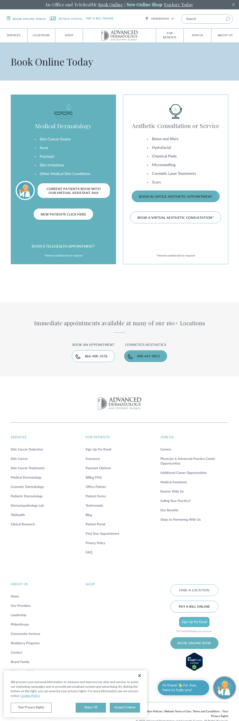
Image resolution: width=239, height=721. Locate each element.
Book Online (110, 4)
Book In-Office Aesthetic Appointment (175, 196)
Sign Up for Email (194, 622)
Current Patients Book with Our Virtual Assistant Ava (74, 191)
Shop (69, 35)
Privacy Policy (95, 543)
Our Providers (21, 606)
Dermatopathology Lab (27, 505)
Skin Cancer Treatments (28, 468)
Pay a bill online (99, 18)
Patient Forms (96, 496)
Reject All (90, 707)
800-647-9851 (148, 356)
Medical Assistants (173, 482)
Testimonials (94, 505)
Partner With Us (172, 491)
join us (167, 437)
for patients (98, 437)
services (19, 437)
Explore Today (178, 4)
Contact (16, 652)
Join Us (197, 35)
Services (14, 35)
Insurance (93, 459)
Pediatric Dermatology (27, 496)
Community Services (25, 634)
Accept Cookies (125, 707)
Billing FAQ (94, 477)
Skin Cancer (19, 459)
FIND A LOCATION (194, 590)
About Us (225, 35)
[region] (75, 693)
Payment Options (98, 468)
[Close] (139, 675)
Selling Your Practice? (175, 501)
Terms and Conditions (206, 711)
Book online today (26, 18)
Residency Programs (25, 643)
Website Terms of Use (177, 711)
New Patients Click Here (63, 214)
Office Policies (96, 487)
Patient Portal (66, 18)
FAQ (89, 552)
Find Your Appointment (102, 533)
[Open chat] (224, 688)
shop (90, 584)
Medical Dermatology (63, 126)
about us (19, 584)
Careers (165, 449)
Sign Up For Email (98, 449)
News (15, 596)
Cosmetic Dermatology (27, 487)
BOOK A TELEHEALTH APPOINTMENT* (63, 246)
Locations (41, 35)
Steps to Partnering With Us (180, 519)
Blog (89, 515)
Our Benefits (169, 510)
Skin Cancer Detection (27, 449)
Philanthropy (20, 624)
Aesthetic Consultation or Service (175, 125)
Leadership (18, 615)
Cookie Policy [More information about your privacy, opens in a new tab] (30, 696)
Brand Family (20, 662)
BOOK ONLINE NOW (194, 643)
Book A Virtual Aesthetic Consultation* (175, 218)
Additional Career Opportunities (183, 473)
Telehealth (18, 515)
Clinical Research (23, 524)
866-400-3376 (96, 356)
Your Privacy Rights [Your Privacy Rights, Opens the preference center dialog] (31, 707)
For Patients (170, 35)
